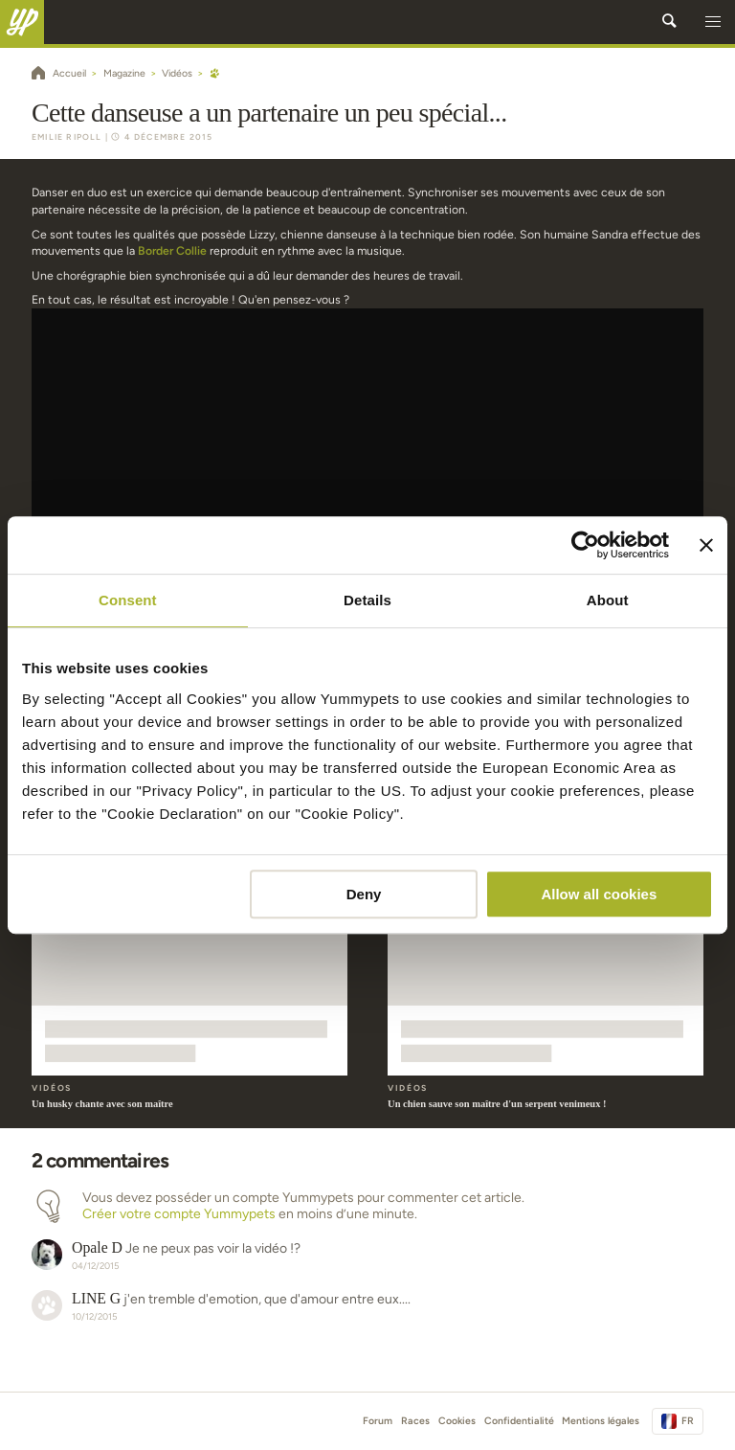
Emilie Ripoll (67, 137)
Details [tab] (367, 600)
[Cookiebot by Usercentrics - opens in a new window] (585, 545)
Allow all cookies (599, 894)
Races (415, 1421)
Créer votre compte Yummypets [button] (179, 1214)
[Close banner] (706, 545)
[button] (713, 22)
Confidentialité (519, 1421)
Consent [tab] (128, 600)
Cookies (457, 1421)
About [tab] (608, 600)
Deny (364, 894)
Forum (377, 1421)
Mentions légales (600, 1421)
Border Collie (172, 250)
